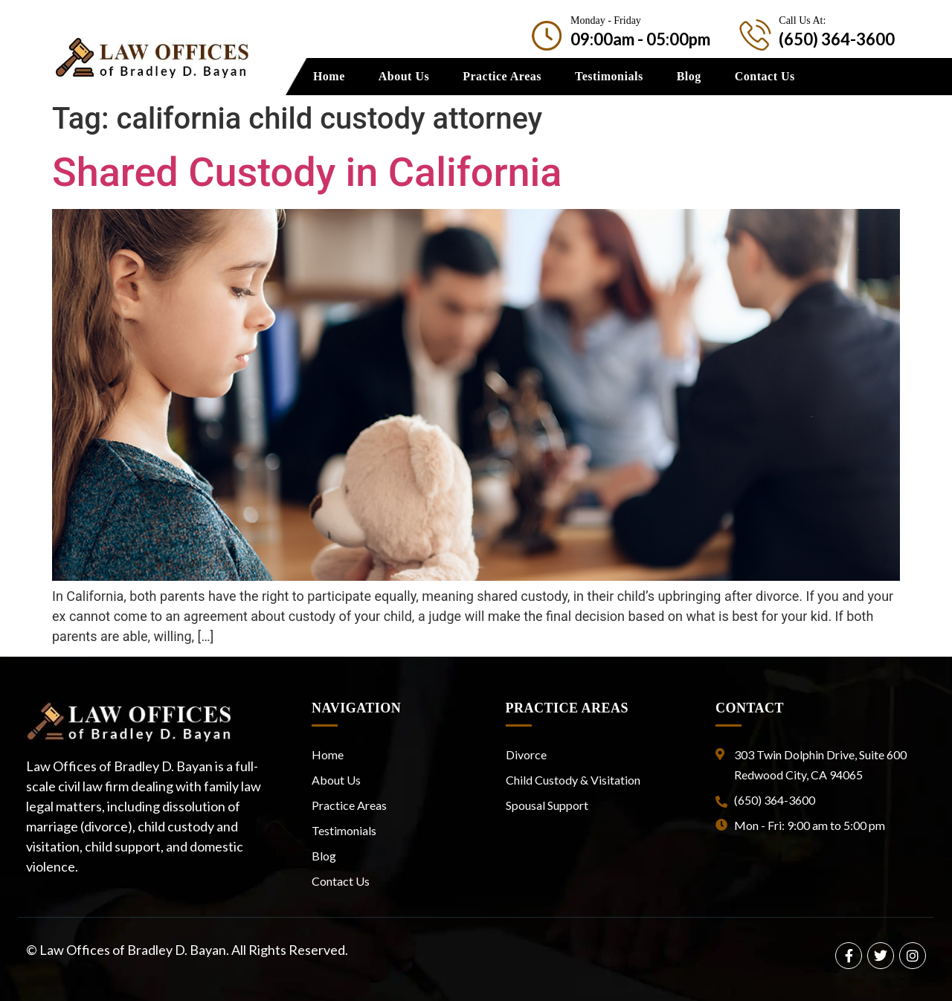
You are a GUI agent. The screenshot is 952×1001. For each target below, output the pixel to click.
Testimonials (609, 76)
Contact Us (765, 76)
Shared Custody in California (307, 172)
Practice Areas (502, 76)
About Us (404, 76)
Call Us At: (802, 20)
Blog (689, 76)
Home (329, 76)
